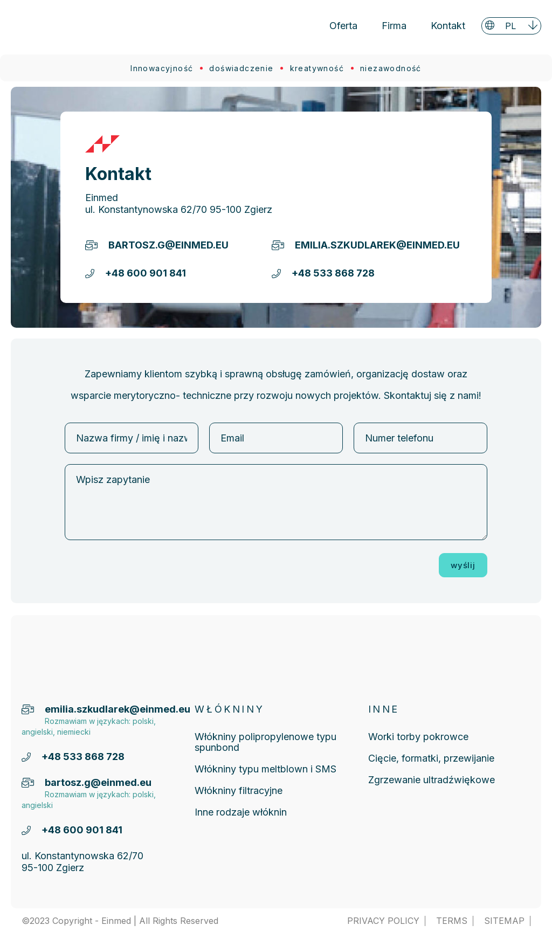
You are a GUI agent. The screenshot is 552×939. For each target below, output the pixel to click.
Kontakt (448, 25)
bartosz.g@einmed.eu (168, 245)
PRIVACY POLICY (383, 921)
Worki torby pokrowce (418, 736)
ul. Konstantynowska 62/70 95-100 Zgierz (178, 209)
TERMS (451, 921)
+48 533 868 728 (333, 273)
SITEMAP (504, 921)
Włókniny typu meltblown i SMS (265, 769)
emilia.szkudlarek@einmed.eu (364, 245)
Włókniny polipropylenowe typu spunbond (265, 742)
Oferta (343, 25)
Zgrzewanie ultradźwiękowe (431, 779)
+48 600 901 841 (145, 273)
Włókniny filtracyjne (238, 790)
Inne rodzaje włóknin (241, 812)
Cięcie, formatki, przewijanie (431, 758)
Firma (394, 25)
